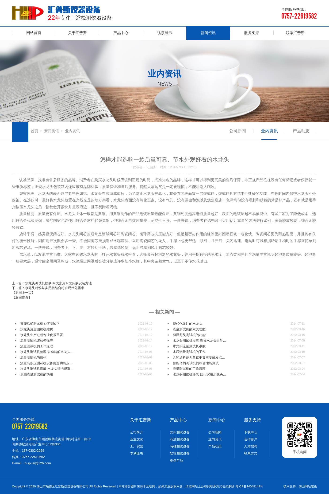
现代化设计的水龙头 (187, 323)
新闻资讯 (208, 33)
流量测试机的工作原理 (36, 346)
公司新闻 (237, 131)
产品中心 (120, 33)
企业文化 (136, 439)
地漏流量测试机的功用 (36, 374)
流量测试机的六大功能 (189, 329)
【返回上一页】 (23, 292)
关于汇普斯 (77, 33)
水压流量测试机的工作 (189, 352)
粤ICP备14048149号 (249, 486)
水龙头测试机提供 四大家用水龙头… (199, 374)
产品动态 (301, 131)
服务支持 (251, 33)
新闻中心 (216, 420)
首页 (34, 131)
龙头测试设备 (180, 432)
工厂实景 (136, 446)
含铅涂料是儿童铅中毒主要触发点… (199, 357)
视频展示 (164, 33)
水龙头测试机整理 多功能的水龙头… (47, 352)
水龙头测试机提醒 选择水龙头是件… (199, 340)
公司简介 (136, 432)
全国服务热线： (299, 14)
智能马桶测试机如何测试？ (40, 323)
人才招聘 (250, 446)
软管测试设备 (180, 453)
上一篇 (52, 283)
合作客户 (250, 439)
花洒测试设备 (180, 439)
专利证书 (136, 453)
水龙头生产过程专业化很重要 (41, 335)
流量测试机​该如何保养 (36, 340)
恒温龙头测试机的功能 (189, 335)
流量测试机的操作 (33, 357)
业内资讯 (269, 131)
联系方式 (250, 453)
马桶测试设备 (180, 446)
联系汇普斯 (295, 33)
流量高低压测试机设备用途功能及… (46, 363)
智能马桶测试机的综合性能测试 (196, 363)
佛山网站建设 (308, 486)
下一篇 (48, 288)
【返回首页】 (22, 297)
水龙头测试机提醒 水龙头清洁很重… (47, 369)
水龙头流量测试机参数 (189, 346)
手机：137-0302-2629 (28, 450)
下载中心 (250, 432)
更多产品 (176, 460)
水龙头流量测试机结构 (36, 329)
